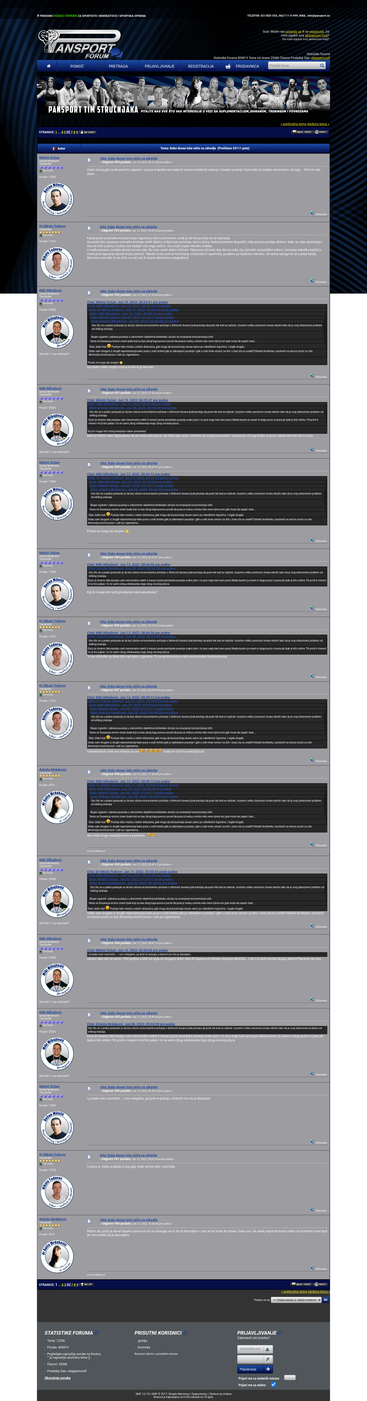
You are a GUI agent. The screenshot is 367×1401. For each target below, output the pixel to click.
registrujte (316, 31)
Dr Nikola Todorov (52, 226)
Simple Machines (179, 1394)
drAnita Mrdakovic (53, 769)
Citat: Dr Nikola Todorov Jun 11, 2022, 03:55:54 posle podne (133, 310)
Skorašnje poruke (58, 1378)
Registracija (201, 66)
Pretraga (118, 66)
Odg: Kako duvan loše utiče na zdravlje (129, 158)
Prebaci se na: (262, 1300)
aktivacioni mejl (316, 35)
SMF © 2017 (159, 1394)
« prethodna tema (293, 124)
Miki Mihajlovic (50, 290)
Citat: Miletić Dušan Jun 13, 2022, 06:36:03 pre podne (127, 950)
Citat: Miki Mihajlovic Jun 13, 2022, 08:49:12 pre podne (129, 306)
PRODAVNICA (241, 66)
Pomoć (77, 66)
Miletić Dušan (49, 158)
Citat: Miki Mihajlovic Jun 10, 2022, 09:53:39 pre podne (130, 314)
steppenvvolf (320, 58)
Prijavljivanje (159, 66)
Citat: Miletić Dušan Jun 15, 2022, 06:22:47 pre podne (127, 400)
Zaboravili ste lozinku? (253, 1338)
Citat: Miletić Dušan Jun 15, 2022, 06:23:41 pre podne (127, 302)
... (59, 132)
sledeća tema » (318, 124)
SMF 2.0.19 (143, 1394)
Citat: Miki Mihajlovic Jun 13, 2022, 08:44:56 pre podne (129, 404)
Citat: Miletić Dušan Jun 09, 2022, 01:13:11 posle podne (132, 317)
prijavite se (293, 31)
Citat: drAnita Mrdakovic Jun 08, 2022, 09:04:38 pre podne (135, 321)
